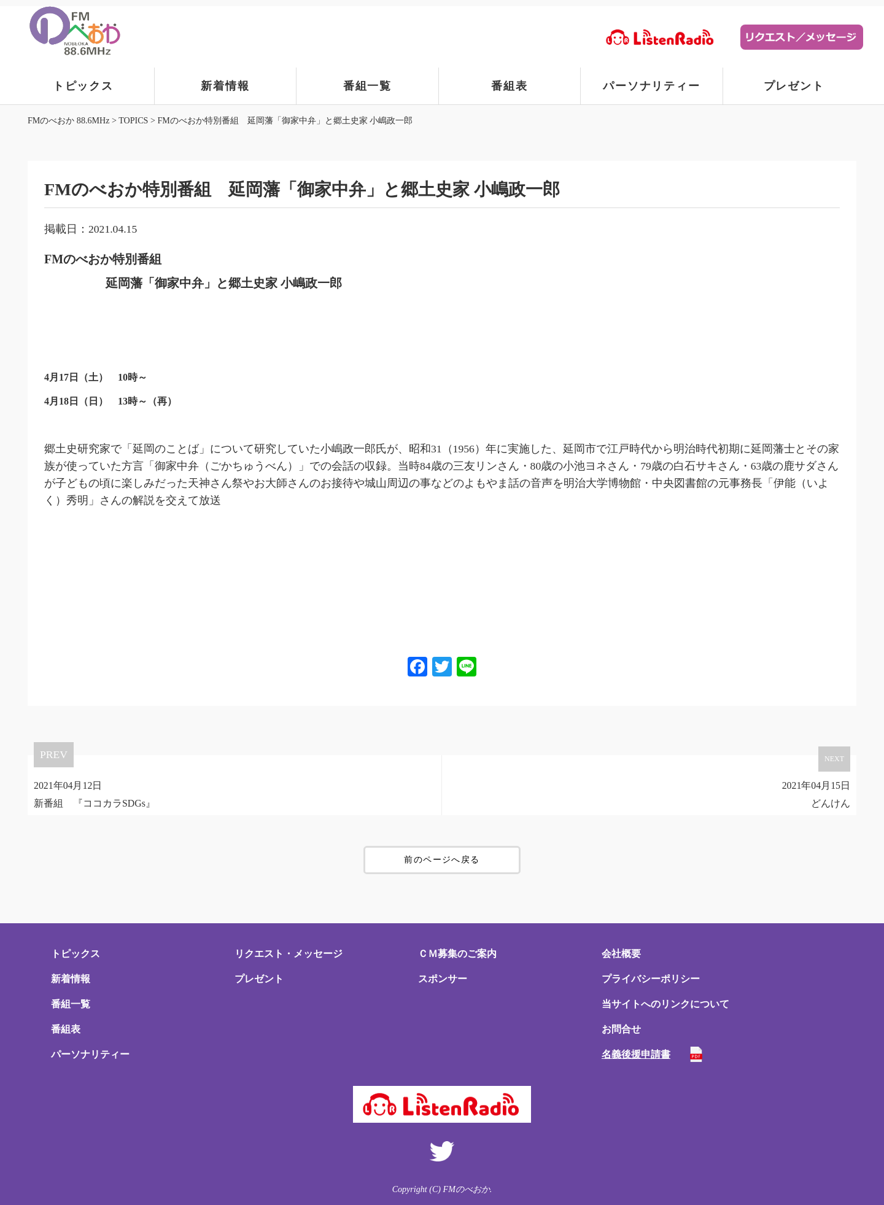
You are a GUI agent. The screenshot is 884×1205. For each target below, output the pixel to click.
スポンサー (442, 979)
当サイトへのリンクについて (665, 1004)
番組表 (509, 86)
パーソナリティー (651, 86)
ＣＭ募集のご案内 (457, 953)
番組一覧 (367, 86)
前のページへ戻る (441, 859)
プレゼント (794, 86)
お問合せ (621, 1029)
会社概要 (621, 953)
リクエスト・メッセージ (289, 953)
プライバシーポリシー (651, 979)
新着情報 (225, 86)
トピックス (83, 86)
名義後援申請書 (636, 1054)
